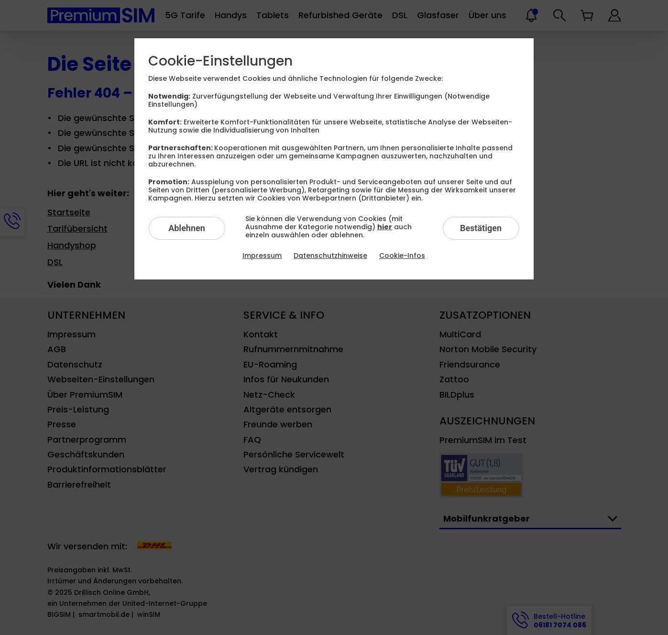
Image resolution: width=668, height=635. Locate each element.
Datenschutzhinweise (330, 255)
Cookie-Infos (402, 255)
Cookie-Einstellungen (220, 61)
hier (384, 227)
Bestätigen (481, 228)
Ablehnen (186, 228)
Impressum (262, 255)
